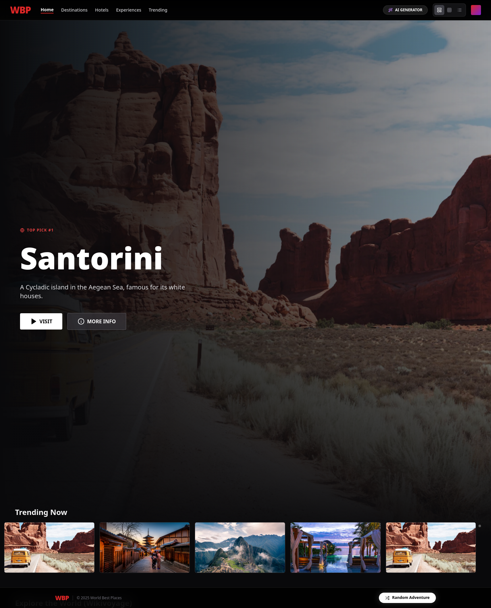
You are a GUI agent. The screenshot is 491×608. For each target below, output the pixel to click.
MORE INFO (97, 321)
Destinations (74, 10)
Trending (158, 10)
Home (47, 10)
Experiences (128, 10)
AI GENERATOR (405, 10)
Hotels (102, 10)
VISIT (41, 321)
